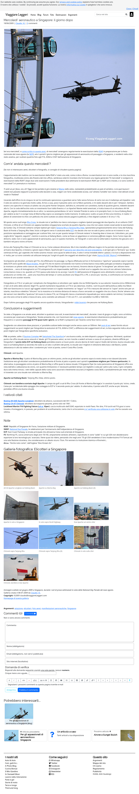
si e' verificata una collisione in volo (99, 409)
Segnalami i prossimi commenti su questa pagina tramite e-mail (35, 684)
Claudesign (107, 774)
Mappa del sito (99, 763)
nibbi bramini (80, 302)
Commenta (30, 614)
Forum (45, 14)
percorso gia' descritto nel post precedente (83, 250)
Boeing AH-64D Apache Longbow (19, 401)
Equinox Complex (31, 336)
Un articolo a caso (66, 731)
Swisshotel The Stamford (53, 336)
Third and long (11, 788)
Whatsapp (54, 760)
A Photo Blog (10, 766)
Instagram (54, 768)
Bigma (61, 189)
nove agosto (78, 317)
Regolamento (99, 768)
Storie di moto (11, 782)
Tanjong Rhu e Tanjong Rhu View (70, 227)
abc (23, 680)
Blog (39, 14)
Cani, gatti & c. (11, 763)
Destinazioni (61, 14)
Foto (52, 14)
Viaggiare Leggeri (17, 14)
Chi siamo (97, 766)
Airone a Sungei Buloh (105, 734)
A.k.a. (6, 443)
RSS (51, 774)
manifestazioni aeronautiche (54, 608)
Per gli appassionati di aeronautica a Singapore (31, 737)
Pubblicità (97, 771)
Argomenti (72, 14)
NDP (31, 154)
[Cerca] (109, 14)
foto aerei (36, 608)
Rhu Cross (31, 222)
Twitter (53, 763)
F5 (76, 272)
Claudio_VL (20, 23)
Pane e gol (9, 779)
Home (34, 14)
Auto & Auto (10, 760)
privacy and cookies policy (71, 2)
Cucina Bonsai (11, 768)
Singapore (71, 608)
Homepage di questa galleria (16, 598)
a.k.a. (41, 406)
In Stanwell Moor (12, 774)
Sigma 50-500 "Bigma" (107, 255)
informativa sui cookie (76, 4)
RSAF (101, 151)
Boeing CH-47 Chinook (14, 403)
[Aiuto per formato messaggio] (129, 680)
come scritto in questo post (34, 151)
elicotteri (27, 608)
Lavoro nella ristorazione (15, 777)
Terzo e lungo (11, 785)
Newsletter (55, 771)
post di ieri (106, 325)
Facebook (54, 766)
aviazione (19, 608)
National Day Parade (19, 429)
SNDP (6, 429)
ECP (72, 230)
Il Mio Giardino (11, 771)
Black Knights (32, 263)
